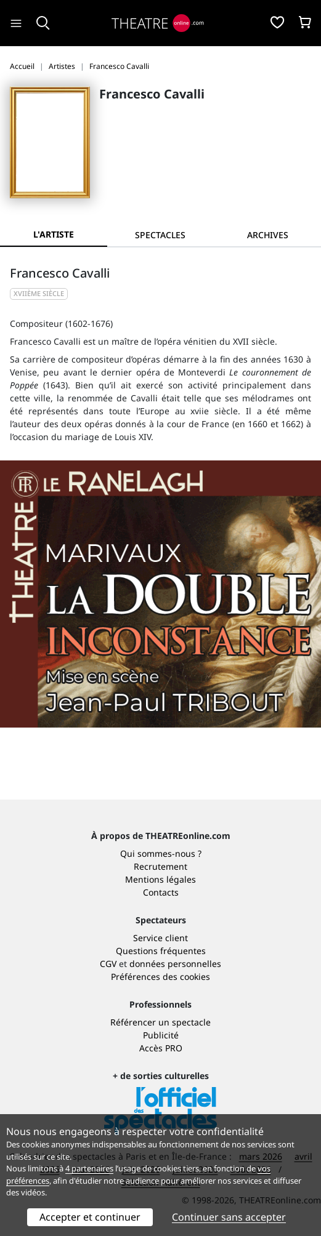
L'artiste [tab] (53, 234)
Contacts (161, 892)
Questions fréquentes (161, 951)
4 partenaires (89, 1168)
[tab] (160, 234)
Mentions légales (160, 879)
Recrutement (160, 866)
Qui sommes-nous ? (160, 853)
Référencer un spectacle (160, 1022)
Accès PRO (160, 1048)
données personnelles (175, 963)
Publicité (161, 1035)
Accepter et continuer (89, 1217)
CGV (108, 963)
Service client (160, 938)
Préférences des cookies (160, 976)
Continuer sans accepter (229, 1217)
